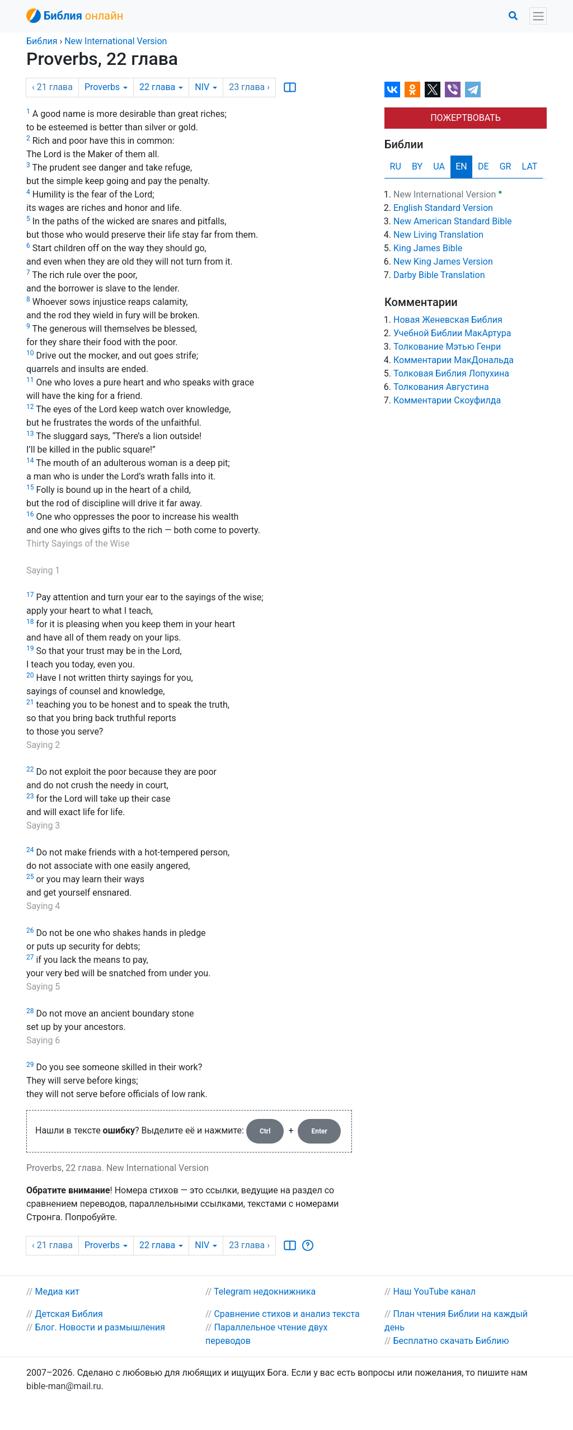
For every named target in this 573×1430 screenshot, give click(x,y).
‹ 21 (52, 87)
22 (161, 87)
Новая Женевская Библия (447, 319)
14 (30, 460)
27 (30, 957)
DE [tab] (483, 166)
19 (30, 648)
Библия (41, 41)
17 (30, 595)
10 (30, 353)
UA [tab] (439, 166)
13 (30, 434)
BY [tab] (417, 166)
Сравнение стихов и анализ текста (286, 1314)
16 (30, 514)
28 (30, 1011)
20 (30, 675)
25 (30, 877)
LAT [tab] (530, 166)
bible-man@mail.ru (63, 1386)
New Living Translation (438, 234)
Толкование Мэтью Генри (447, 346)
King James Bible (427, 248)
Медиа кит (57, 1291)
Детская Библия (68, 1314)
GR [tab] (505, 166)
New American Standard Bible (452, 221)
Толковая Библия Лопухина (451, 373)
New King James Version (443, 261)
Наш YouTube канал (434, 1291)
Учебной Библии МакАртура (452, 333)
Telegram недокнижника (265, 1291)
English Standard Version (443, 208)
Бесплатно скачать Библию (451, 1340)
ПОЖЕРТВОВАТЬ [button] (465, 117)
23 (30, 796)
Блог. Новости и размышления (100, 1327)
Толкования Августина (441, 387)
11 (30, 380)
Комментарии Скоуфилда (447, 400)
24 (30, 850)
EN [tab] (461, 166)
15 (30, 487)
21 (30, 702)
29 (30, 1065)
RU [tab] (395, 166)
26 (30, 930)
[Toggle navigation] (538, 16)
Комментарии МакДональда (453, 360)
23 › (249, 87)
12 (30, 407)
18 (30, 621)
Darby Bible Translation (439, 275)
